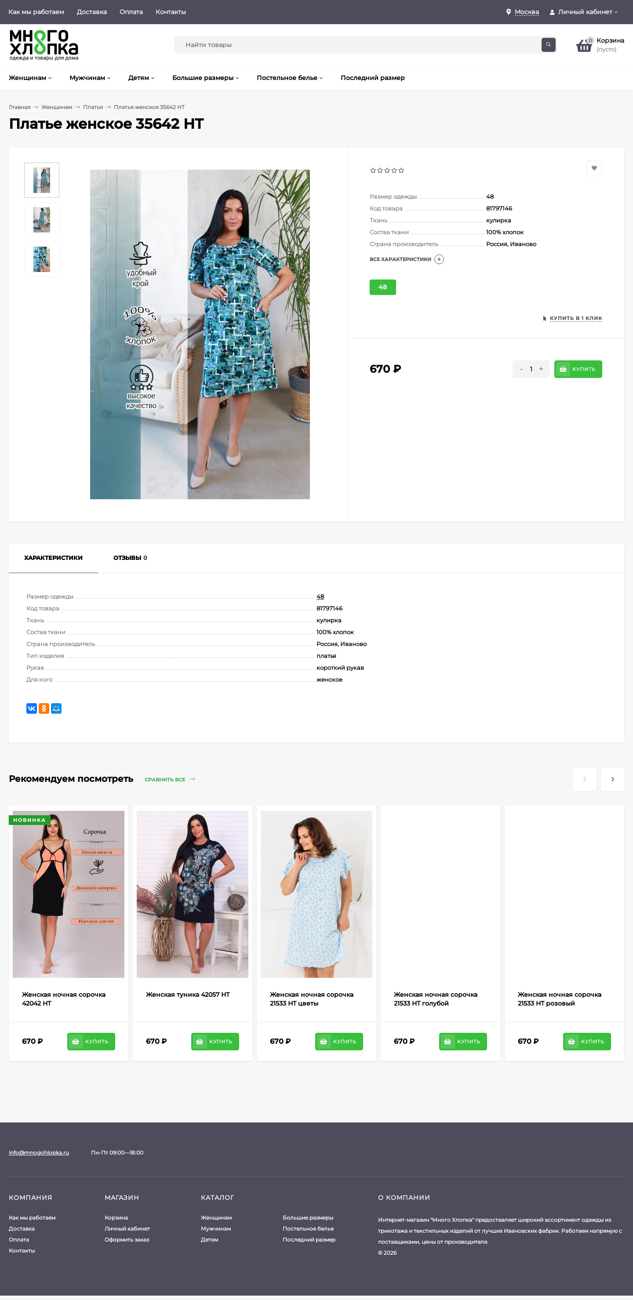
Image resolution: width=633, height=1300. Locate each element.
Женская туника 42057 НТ (187, 995)
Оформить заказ (127, 1239)
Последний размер (309, 1239)
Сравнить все (170, 779)
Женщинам (56, 107)
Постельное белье (308, 1228)
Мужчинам (216, 1228)
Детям (209, 1239)
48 (382, 287)
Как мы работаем (36, 12)
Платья (93, 107)
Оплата (131, 12)
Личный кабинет (127, 1228)
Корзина (116, 1217)
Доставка (92, 12)
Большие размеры (308, 1217)
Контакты (171, 12)
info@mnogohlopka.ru (39, 1152)
